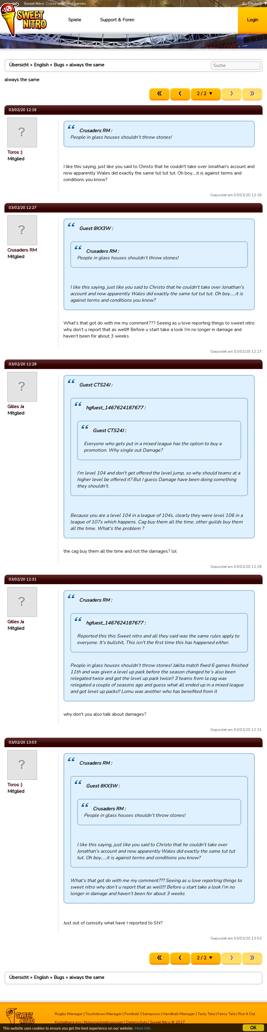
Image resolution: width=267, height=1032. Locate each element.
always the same (86, 65)
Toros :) (15, 152)
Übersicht (19, 65)
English (41, 65)
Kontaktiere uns (68, 1022)
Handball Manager (179, 1014)
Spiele (74, 20)
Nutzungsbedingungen (103, 1022)
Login (252, 20)
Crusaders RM (22, 250)
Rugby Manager (69, 1014)
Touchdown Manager (103, 1014)
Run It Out (246, 1014)
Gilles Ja (15, 406)
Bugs (59, 65)
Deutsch (252, 4)
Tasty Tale (206, 1014)
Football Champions (142, 1014)
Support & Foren (117, 20)
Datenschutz (136, 1022)
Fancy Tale (227, 1014)
